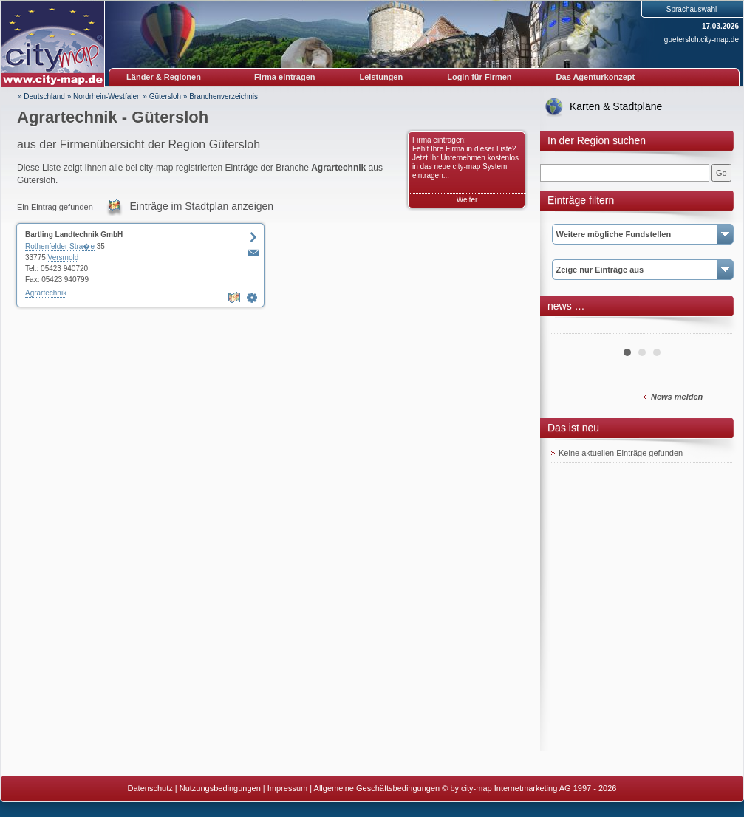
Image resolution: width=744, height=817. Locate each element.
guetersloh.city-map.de (701, 39)
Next (713, 328)
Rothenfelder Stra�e (60, 246)
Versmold (63, 257)
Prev (570, 328)
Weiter (467, 200)
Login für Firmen (479, 76)
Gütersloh (165, 96)
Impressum (287, 788)
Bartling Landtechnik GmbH (74, 234)
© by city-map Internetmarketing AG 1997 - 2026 (529, 788)
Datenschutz (150, 788)
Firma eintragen (284, 76)
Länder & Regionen (163, 76)
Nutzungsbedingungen (220, 788)
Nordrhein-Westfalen (107, 96)
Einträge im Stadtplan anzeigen (202, 206)
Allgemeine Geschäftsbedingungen (377, 788)
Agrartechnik (45, 293)
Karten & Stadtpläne (616, 106)
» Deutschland (41, 96)
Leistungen (381, 76)
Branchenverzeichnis (223, 96)
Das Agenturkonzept (595, 76)
